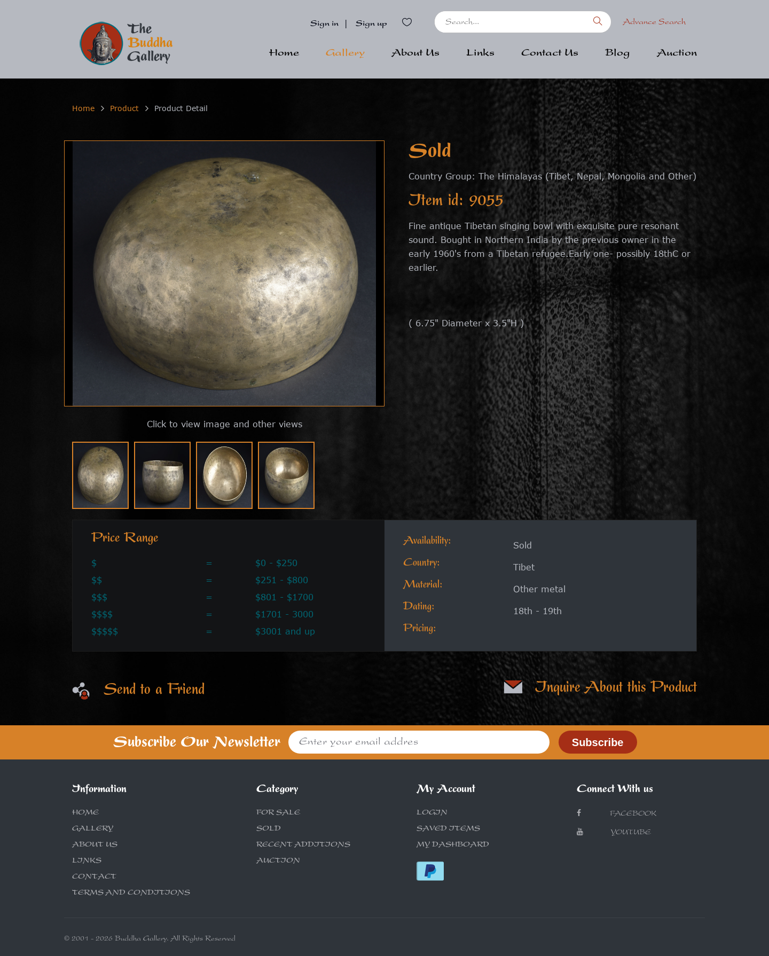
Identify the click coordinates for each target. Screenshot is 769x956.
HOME (85, 813)
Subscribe (598, 742)
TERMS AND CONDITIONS (131, 893)
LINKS (86, 861)
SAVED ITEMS (448, 829)
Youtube (614, 832)
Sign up (371, 24)
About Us (415, 54)
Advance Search (654, 23)
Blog (617, 54)
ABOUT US (94, 845)
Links (480, 54)
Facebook (616, 813)
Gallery (345, 54)
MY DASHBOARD (453, 845)
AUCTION (278, 861)
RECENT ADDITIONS (303, 845)
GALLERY (92, 829)
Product (124, 108)
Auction (677, 54)
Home (284, 54)
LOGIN (432, 813)
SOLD (268, 829)
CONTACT (94, 877)
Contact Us (549, 54)
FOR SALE (278, 813)
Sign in (324, 24)
